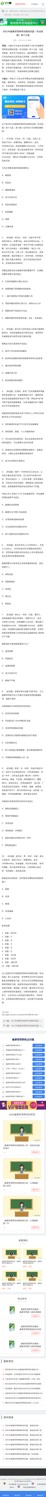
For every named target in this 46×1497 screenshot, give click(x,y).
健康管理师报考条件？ (14, 1045)
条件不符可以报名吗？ (14, 1087)
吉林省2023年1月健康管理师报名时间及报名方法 (24, 1393)
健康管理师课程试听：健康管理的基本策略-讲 (32, 1262)
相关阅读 (8, 1417)
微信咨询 (17, 1494)
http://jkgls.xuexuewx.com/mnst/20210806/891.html (20, 1015)
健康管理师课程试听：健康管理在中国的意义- (32, 1284)
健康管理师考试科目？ (14, 1092)
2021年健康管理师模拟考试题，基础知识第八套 (23, 1440)
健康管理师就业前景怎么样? (16, 1082)
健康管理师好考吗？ (13, 1059)
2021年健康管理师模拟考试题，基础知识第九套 (23, 1435)
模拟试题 (23, 11)
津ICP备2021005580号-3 (24, 1481)
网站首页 (40, 1494)
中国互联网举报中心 (26, 1487)
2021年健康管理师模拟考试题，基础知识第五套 (23, 1459)
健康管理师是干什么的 (14, 1055)
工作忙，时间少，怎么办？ (15, 1069)
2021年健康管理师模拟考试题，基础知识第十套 (23, 1430)
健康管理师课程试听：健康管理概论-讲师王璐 (11, 1284)
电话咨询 (6, 1494)
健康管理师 (20, 4)
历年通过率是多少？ (13, 1078)
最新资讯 (8, 1361)
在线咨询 (35, 1316)
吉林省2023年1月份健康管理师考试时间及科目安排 (24, 1398)
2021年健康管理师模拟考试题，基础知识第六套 (23, 1449)
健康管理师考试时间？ (14, 1073)
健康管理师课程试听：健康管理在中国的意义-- (11, 1262)
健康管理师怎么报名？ (14, 1064)
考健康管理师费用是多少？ (15, 1050)
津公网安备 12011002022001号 (15, 1484)
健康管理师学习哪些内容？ (15, 1096)
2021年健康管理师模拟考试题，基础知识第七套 (23, 1445)
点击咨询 (38, 1045)
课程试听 (35, 1152)
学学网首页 (34, 4)
